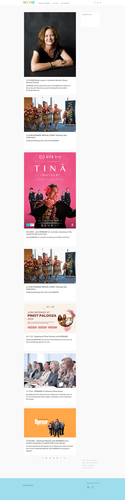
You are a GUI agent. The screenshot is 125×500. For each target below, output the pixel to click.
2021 (83, 460)
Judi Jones (93, 460)
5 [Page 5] (57, 458)
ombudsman (91, 465)
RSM (83, 463)
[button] (95, 2)
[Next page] (60, 458)
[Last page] (64, 458)
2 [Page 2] (46, 458)
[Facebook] (92, 487)
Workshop (94, 463)
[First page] (35, 458)
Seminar (88, 463)
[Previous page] (39, 458)
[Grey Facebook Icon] (100, 2)
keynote (84, 465)
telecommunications (87, 468)
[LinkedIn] (88, 487)
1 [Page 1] (42, 458)
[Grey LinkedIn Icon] (98, 2)
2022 (87, 460)
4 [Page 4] (53, 458)
